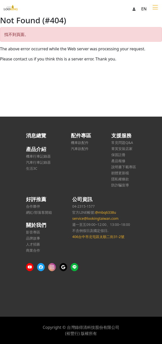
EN (144, 9)
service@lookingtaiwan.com (95, 218)
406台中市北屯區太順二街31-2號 (98, 236)
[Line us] (76, 267)
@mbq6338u (105, 212)
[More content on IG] (53, 267)
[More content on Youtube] (31, 267)
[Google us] (65, 267)
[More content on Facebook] (42, 267)
